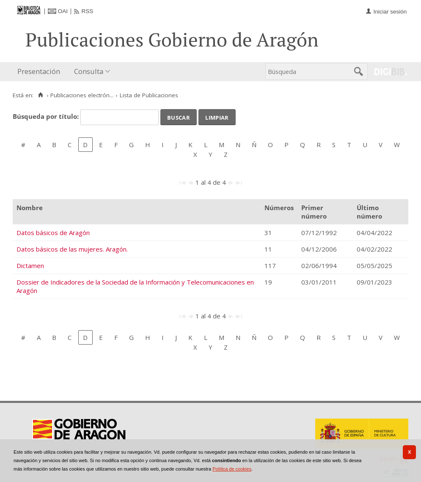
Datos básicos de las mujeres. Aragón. (72, 249)
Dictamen (30, 265)
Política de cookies (231, 468)
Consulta (88, 71)
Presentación (38, 71)
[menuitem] (40, 71)
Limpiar (216, 117)
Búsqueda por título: (46, 116)
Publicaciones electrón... (81, 95)
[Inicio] (40, 95)
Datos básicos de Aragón (53, 232)
